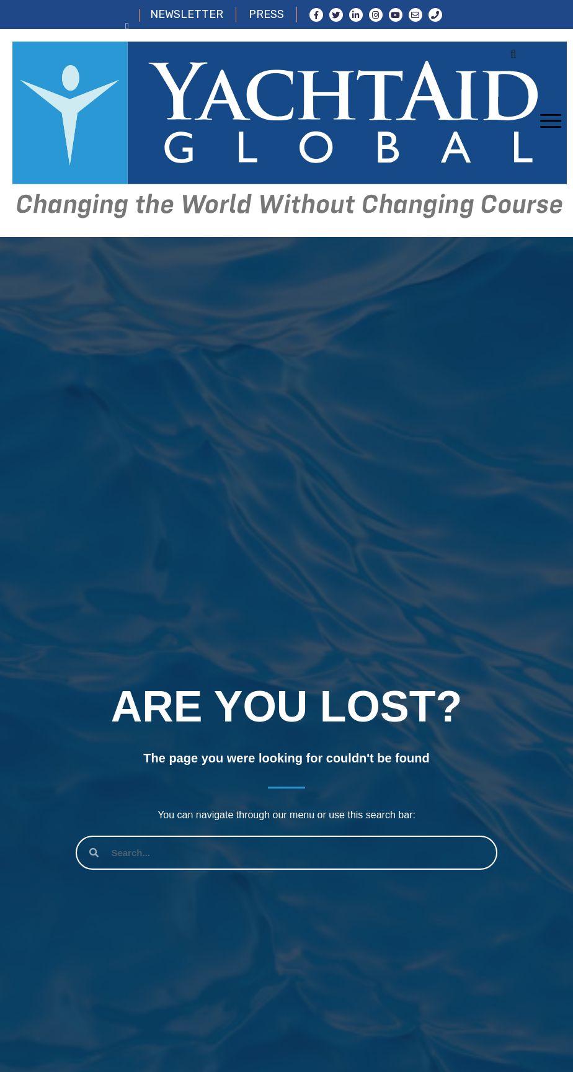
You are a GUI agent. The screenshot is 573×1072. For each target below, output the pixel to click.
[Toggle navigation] (550, 122)
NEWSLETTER (186, 14)
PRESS (266, 14)
